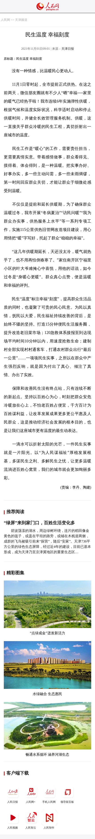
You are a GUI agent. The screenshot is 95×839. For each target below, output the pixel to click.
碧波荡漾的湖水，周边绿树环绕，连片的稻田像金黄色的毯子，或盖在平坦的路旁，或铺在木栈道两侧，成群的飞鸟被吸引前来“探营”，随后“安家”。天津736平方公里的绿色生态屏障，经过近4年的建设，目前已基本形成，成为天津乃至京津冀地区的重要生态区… (47, 541)
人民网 (5, 20)
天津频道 (21, 20)
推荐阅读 (15, 511)
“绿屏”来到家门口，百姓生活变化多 (39, 522)
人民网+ (31, 793)
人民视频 (13, 819)
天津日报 (67, 48)
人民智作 (49, 819)
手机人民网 (49, 793)
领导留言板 (67, 793)
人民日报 (13, 793)
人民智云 (31, 819)
